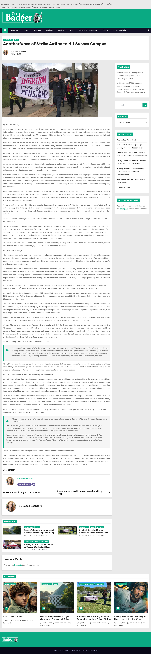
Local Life (49, 30)
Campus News (8, 40)
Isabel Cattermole (41, 535)
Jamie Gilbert (133, 623)
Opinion (61, 30)
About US (15, 30)
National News (29, 527)
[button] (148, 30)
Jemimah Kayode (23, 620)
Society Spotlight (119, 30)
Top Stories (100, 527)
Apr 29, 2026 (28, 535)
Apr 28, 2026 (122, 623)
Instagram (124, 209)
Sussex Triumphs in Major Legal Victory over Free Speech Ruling (39, 531)
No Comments (45, 625)
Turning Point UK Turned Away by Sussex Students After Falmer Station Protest (38, 547)
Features (37, 30)
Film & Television (10, 584)
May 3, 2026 (10, 620)
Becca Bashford (19, 52)
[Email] (33, 484)
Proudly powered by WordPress (64, 650)
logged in (18, 565)
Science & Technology (88, 30)
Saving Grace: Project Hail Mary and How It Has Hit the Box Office (130, 617)
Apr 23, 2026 (28, 550)
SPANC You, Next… (124, 188)
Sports (105, 30)
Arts (72, 30)
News (27, 30)
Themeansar (93, 650)
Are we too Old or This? (126, 140)
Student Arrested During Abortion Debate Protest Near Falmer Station (93, 532)
